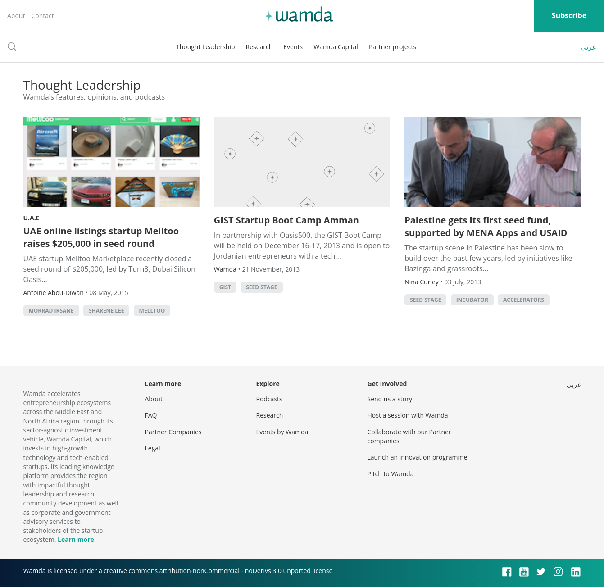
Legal (152, 448)
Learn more (76, 539)
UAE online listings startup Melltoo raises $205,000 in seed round (101, 237)
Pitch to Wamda (391, 473)
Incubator (472, 300)
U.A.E (31, 218)
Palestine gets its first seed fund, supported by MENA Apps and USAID (485, 226)
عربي (589, 46)
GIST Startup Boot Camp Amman (286, 220)
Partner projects (392, 46)
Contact (42, 15)
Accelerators (523, 300)
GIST (225, 287)
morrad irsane (51, 310)
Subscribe (569, 15)
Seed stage (261, 287)
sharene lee (106, 310)
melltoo (152, 310)
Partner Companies (173, 432)
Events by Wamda (282, 432)
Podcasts (269, 399)
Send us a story (390, 399)
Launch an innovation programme (418, 457)
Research (259, 46)
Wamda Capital (335, 46)
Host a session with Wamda (408, 415)
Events (293, 46)
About (16, 15)
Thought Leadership (205, 46)
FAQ (151, 415)
